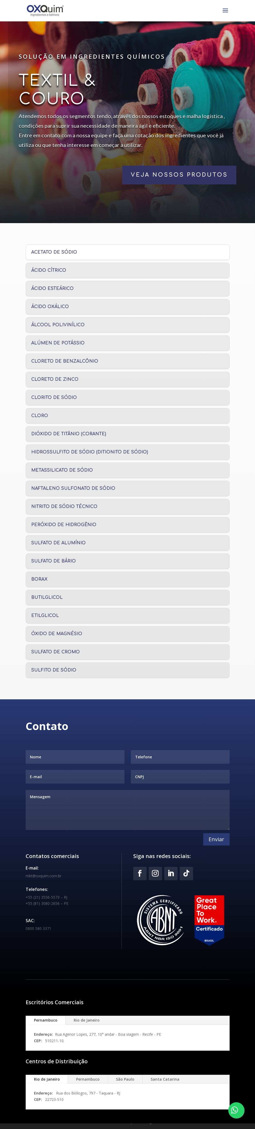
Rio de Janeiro (87, 1020)
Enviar (216, 839)
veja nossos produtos (155, 175)
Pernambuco (45, 1020)
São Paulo (125, 1079)
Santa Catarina (165, 1079)
